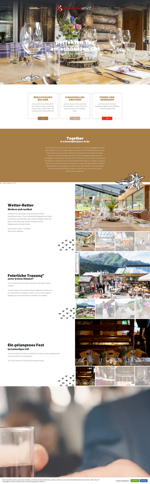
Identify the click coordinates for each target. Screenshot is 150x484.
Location (33, 8)
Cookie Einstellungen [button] (122, 480)
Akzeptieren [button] (135, 480)
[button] (3, 42)
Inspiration (107, 8)
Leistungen (44, 8)
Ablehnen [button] (143, 480)
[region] (75, 42)
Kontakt (117, 8)
